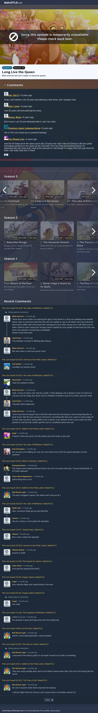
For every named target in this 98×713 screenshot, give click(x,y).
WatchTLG (13, 2)
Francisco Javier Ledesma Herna (24, 128)
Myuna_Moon (14, 117)
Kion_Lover (13, 106)
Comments (14, 85)
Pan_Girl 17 (13, 95)
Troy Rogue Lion (16, 139)
